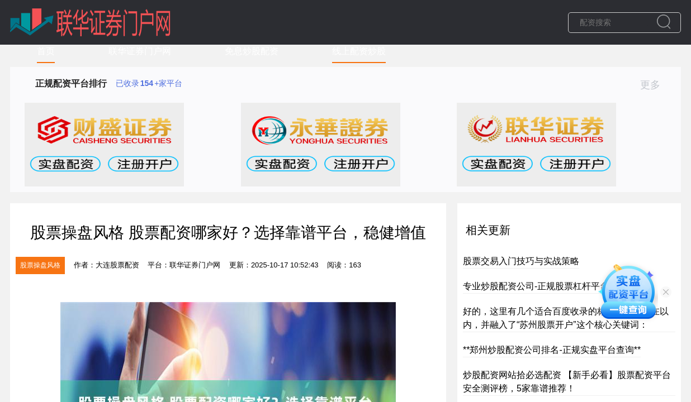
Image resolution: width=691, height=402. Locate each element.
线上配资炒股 (359, 51)
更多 (655, 84)
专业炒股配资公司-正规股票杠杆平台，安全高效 (558, 286)
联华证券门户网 (139, 51)
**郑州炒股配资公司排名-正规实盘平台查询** (552, 350)
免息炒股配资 (251, 51)
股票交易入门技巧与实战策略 (521, 261)
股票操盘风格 (40, 265)
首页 (46, 51)
